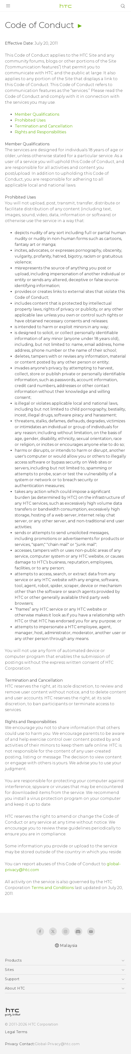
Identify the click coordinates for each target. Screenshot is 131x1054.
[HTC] (65, 6)
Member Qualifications (37, 114)
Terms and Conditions (52, 887)
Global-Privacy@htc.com (57, 1044)
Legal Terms (16, 1032)
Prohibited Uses (30, 120)
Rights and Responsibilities (40, 132)
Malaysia (68, 945)
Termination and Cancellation (43, 126)
